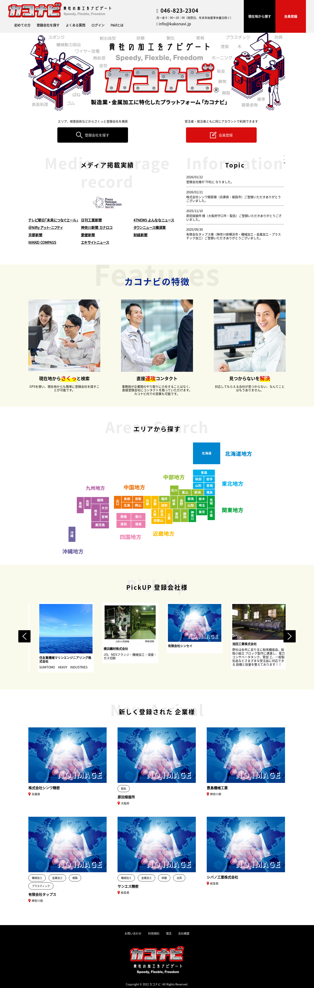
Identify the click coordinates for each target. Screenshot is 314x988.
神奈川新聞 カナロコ (97, 227)
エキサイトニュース (95, 242)
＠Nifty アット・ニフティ (45, 227)
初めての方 (22, 25)
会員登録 (290, 16)
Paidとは (117, 25)
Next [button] (289, 636)
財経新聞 (140, 234)
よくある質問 (75, 25)
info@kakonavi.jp (173, 23)
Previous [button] (24, 636)
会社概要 (183, 933)
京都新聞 (35, 234)
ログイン (97, 25)
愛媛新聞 (88, 234)
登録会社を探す (48, 25)
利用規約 (153, 933)
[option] (81, 637)
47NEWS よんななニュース (153, 220)
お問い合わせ (133, 933)
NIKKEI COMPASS (42, 242)
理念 (169, 933)
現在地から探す (259, 16)
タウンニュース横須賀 (149, 227)
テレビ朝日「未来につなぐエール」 (53, 220)
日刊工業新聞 (91, 220)
